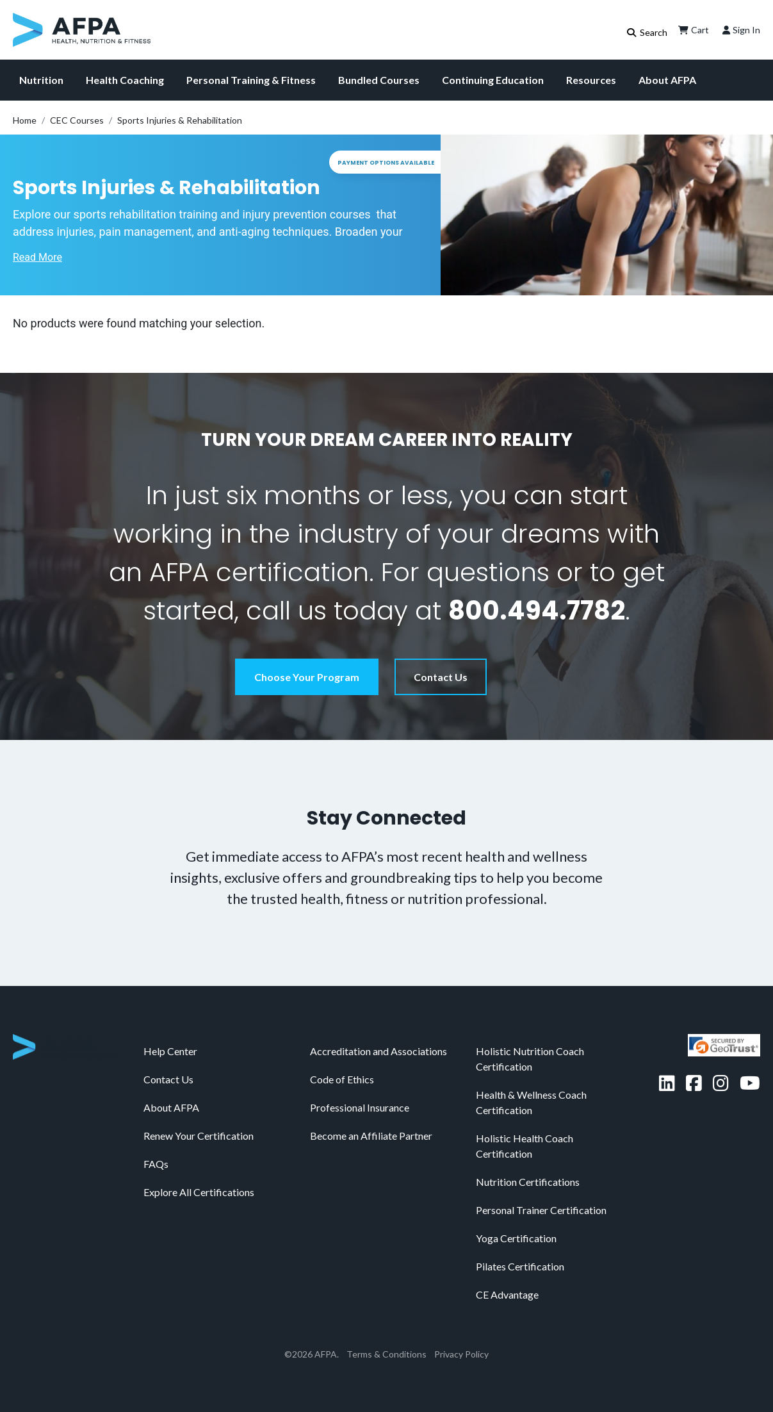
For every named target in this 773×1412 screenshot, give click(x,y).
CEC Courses (77, 120)
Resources (591, 80)
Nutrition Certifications (528, 1182)
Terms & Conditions (386, 1354)
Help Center (170, 1051)
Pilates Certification (520, 1266)
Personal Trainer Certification (541, 1210)
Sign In (740, 30)
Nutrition (41, 80)
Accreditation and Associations (378, 1051)
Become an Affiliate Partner (371, 1135)
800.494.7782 (536, 610)
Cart (692, 30)
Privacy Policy (461, 1354)
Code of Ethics (342, 1079)
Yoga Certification (516, 1238)
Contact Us (441, 677)
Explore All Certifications (198, 1192)
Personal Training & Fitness (251, 80)
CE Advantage (507, 1294)
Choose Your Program (306, 677)
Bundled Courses (378, 80)
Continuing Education (493, 80)
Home (25, 120)
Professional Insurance (359, 1107)
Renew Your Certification (198, 1135)
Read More (37, 257)
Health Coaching (125, 80)
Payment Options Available (386, 163)
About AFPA (667, 80)
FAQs (155, 1164)
